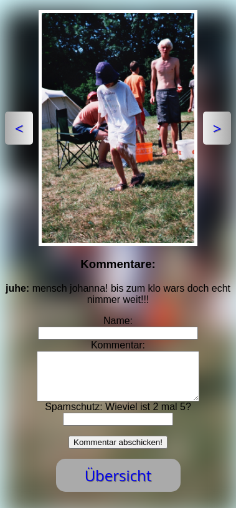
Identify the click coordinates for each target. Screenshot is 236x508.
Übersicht (118, 484)
